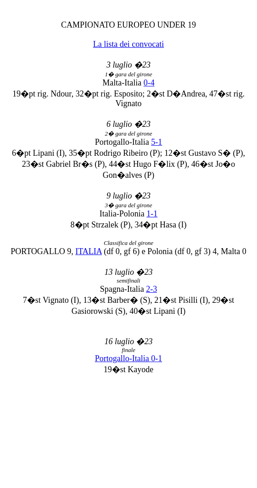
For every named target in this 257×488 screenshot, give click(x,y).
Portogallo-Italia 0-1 (128, 358)
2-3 (151, 289)
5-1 (156, 142)
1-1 (151, 213)
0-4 (149, 82)
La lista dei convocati (128, 44)
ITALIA (88, 251)
